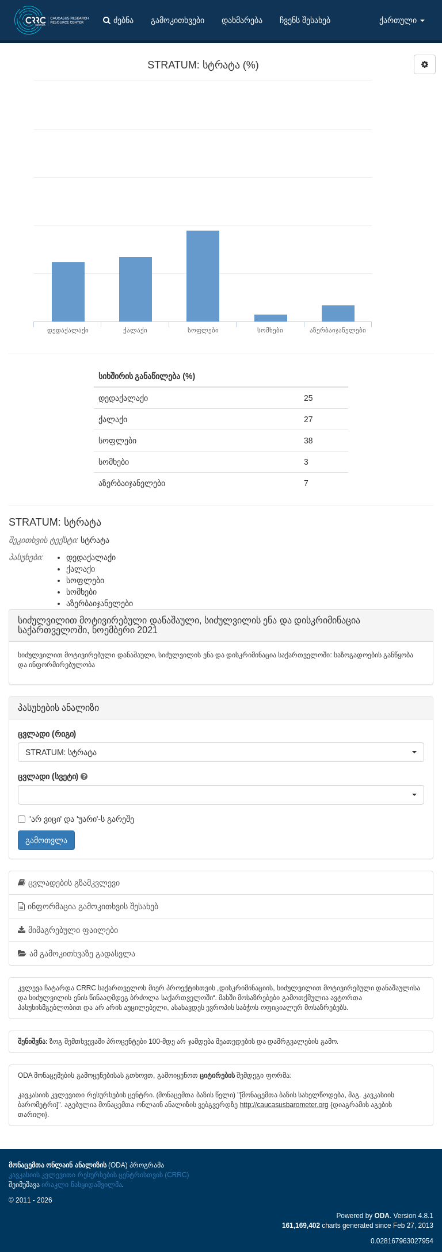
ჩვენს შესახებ (305, 20)
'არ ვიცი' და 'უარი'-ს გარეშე (76, 819)
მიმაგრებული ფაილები (68, 930)
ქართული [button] (402, 20)
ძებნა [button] (118, 20)
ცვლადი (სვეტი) (48, 776)
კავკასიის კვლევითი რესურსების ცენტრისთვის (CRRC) (99, 1175)
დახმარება (242, 20)
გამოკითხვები (177, 20)
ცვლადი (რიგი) (47, 733)
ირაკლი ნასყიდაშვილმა (81, 1185)
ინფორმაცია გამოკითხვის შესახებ (88, 906)
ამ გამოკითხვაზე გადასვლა (76, 953)
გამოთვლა (46, 840)
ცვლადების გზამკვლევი (69, 882)
